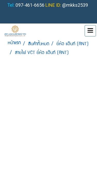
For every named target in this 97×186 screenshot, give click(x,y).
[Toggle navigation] (90, 30)
